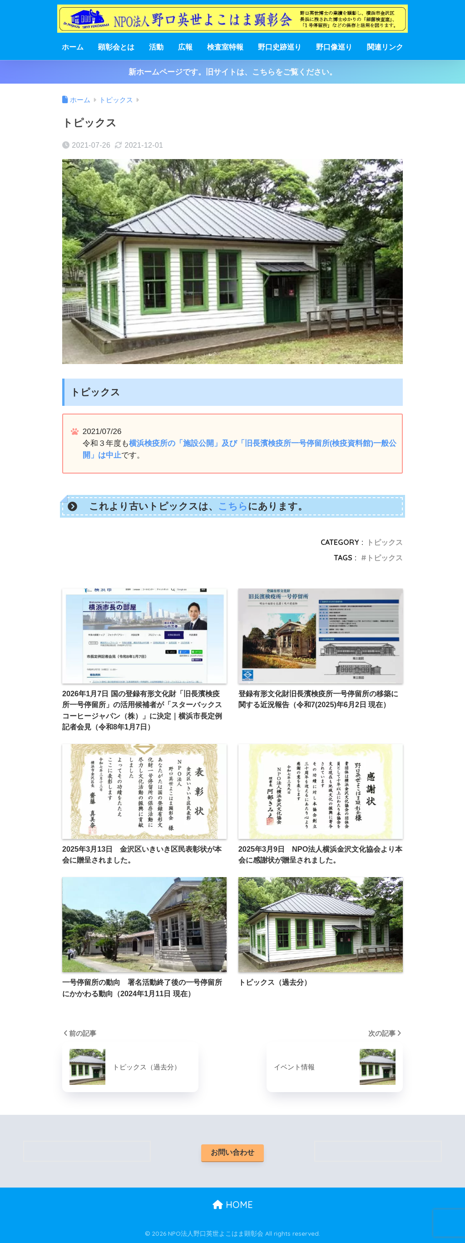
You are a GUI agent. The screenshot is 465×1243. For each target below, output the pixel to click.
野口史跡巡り (280, 47)
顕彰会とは (116, 47)
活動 (156, 47)
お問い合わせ (232, 1152)
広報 (185, 47)
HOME (233, 1204)
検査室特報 (225, 47)
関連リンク (385, 47)
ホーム (73, 47)
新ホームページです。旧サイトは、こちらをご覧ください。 (233, 72)
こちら (233, 506)
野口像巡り (334, 47)
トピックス (384, 542)
